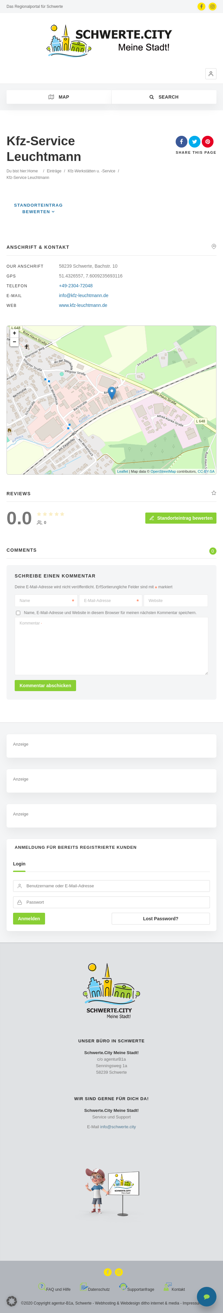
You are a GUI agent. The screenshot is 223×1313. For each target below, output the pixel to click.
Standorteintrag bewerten (181, 518)
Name (47, 600)
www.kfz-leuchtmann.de (83, 305)
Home (32, 171)
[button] (210, 73)
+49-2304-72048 (76, 285)
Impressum (192, 1303)
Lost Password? (160, 918)
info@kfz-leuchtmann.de (83, 295)
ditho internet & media (160, 1303)
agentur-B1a (62, 1303)
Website (156, 600)
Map (59, 97)
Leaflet (122, 471)
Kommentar (31, 623)
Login (19, 863)
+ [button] (14, 333)
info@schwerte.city (118, 1126)
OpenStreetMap (163, 471)
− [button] (14, 342)
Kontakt (174, 1289)
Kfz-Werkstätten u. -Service (91, 171)
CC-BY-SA (206, 471)
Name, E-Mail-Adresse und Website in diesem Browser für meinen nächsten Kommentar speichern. (110, 612)
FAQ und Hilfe (54, 1289)
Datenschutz (95, 1289)
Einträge (54, 171)
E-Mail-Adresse (111, 600)
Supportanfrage (136, 1289)
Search (164, 97)
